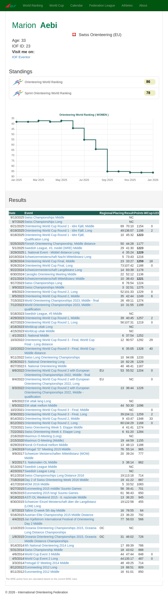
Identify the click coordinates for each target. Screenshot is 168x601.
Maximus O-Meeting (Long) (43, 436)
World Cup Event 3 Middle (42, 554)
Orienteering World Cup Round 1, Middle (52, 318)
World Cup (56, 5)
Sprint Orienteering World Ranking (84, 93)
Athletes (127, 5)
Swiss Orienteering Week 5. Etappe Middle (53, 427)
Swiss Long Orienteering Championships (52, 357)
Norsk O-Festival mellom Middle (46, 445)
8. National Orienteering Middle (45, 366)
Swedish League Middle (40, 466)
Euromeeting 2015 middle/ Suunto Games (53, 488)
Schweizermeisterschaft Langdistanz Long (53, 270)
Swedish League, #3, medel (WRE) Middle (53, 248)
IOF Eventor (21, 57)
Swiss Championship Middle (43, 550)
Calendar (76, 5)
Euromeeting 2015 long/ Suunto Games (51, 493)
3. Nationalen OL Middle (40, 462)
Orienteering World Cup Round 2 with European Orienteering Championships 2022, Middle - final (57, 373)
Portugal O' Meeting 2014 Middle (46, 563)
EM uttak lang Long (37, 401)
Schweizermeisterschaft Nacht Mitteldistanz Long (57, 257)
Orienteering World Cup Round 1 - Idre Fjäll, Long (58, 230)
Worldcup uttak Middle (39, 331)
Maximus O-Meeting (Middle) (44, 440)
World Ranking (33, 5)
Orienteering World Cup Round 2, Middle (52, 296)
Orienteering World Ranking (84, 82)
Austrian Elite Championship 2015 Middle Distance (58, 515)
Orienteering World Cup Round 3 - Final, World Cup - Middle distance (60, 351)
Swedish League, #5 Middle (43, 313)
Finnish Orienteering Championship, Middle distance (60, 243)
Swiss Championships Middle (44, 217)
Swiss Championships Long (43, 222)
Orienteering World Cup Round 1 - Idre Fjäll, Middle (59, 226)
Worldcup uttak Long (38, 326)
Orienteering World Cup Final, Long (48, 265)
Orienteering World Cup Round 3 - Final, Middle (56, 410)
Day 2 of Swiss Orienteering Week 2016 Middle (56, 480)
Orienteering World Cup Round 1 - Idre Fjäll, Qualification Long (54, 237)
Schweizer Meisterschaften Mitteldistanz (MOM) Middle (56, 456)
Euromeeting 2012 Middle (42, 571)
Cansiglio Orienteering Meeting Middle (50, 274)
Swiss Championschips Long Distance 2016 (54, 475)
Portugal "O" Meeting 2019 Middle (47, 449)
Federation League (102, 5)
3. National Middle (36, 335)
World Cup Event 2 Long (41, 558)
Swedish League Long (39, 471)
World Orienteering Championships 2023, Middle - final (61, 300)
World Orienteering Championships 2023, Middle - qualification (58, 307)
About (143, 5)
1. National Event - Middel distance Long (51, 252)
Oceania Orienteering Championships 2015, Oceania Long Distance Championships (60, 530)
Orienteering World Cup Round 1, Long (51, 322)
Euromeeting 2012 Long (40, 567)
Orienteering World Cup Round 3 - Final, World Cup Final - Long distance (59, 342)
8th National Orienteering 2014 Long (49, 545)
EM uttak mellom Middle (40, 405)
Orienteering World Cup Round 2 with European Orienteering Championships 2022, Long (56, 381)
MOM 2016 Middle (36, 484)
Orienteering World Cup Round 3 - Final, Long (55, 414)
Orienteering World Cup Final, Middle (49, 261)
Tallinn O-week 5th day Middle (44, 510)
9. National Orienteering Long (44, 361)
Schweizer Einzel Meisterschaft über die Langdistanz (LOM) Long (60, 504)
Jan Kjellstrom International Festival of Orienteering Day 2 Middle (59, 521)
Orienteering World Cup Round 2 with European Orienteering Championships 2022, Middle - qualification (56, 392)
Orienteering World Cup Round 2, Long (51, 292)
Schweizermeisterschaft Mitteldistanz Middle (54, 278)
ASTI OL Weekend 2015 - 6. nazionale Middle (55, 497)
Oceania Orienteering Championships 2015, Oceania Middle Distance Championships (60, 539)
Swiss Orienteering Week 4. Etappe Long (52, 431)
